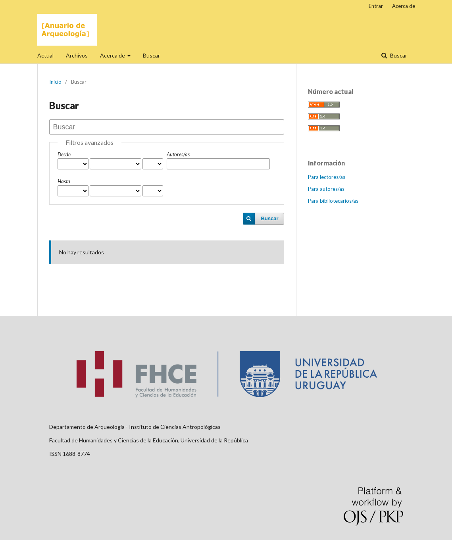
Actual (45, 55)
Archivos (77, 55)
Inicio (55, 82)
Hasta (64, 181)
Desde (64, 154)
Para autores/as (326, 189)
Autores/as (178, 154)
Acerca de (113, 55)
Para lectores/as (326, 177)
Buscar (151, 55)
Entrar (376, 6)
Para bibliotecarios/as (333, 201)
